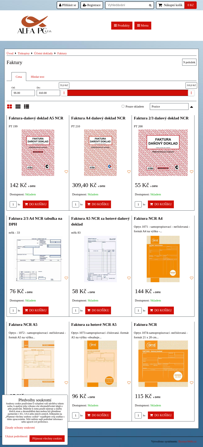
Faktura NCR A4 (148, 218)
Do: (48, 91)
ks (15, 204)
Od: (23, 91)
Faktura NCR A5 (23, 324)
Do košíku (36, 204)
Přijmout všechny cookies (47, 438)
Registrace (92, 5)
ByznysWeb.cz (187, 441)
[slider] (64, 93)
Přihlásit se (67, 5)
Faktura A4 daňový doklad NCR (98, 118)
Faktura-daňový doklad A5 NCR (36, 118)
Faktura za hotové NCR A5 (94, 324)
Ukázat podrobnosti (16, 436)
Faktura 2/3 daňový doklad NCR (161, 118)
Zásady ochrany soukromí (20, 427)
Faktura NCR (145, 324)
